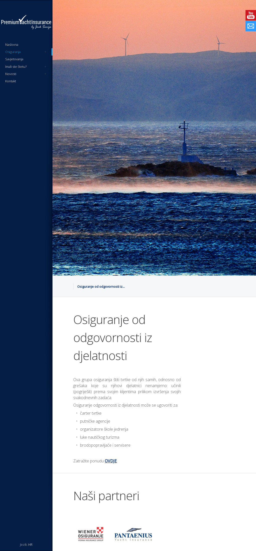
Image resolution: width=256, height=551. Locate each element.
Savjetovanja (14, 59)
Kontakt (10, 81)
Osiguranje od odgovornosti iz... (101, 286)
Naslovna (11, 44)
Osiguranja (25, 52)
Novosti (25, 74)
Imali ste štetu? (25, 66)
